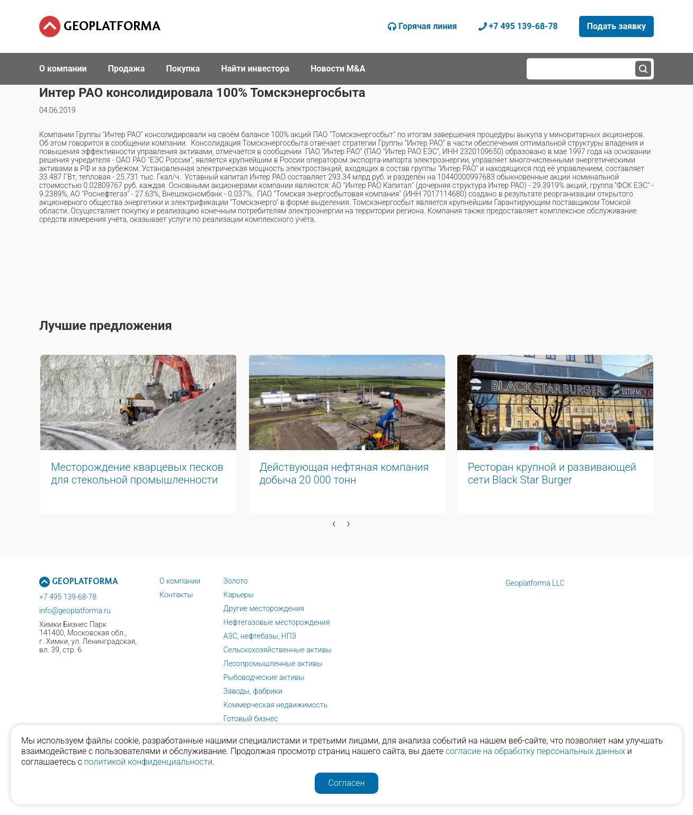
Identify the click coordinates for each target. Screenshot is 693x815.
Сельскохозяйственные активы (278, 650)
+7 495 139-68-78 (67, 597)
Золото (236, 581)
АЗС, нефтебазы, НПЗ (260, 636)
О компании (179, 581)
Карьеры (239, 594)
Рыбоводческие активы (264, 677)
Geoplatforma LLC (535, 583)
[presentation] (334, 523)
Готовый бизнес (251, 718)
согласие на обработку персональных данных (535, 751)
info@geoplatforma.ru (75, 610)
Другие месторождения (264, 608)
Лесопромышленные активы (273, 663)
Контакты (176, 594)
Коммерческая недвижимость (276, 705)
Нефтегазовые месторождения (277, 622)
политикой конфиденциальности (148, 762)
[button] (240, 539)
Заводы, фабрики (253, 691)
